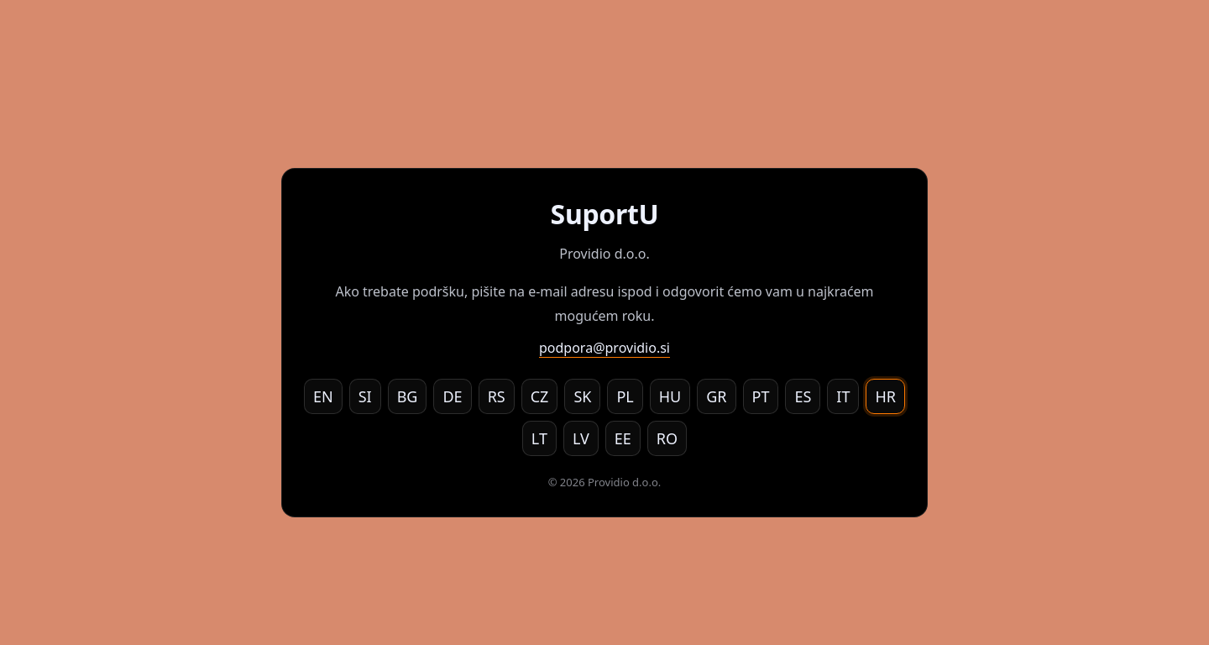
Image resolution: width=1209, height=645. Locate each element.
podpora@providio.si (604, 347)
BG (407, 396)
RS (496, 396)
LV (581, 438)
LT (539, 438)
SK (582, 396)
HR (885, 396)
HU (670, 396)
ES (802, 396)
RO (667, 438)
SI (365, 396)
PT (761, 396)
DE (452, 396)
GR (716, 396)
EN (323, 396)
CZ (540, 396)
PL (624, 396)
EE (623, 438)
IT (843, 396)
